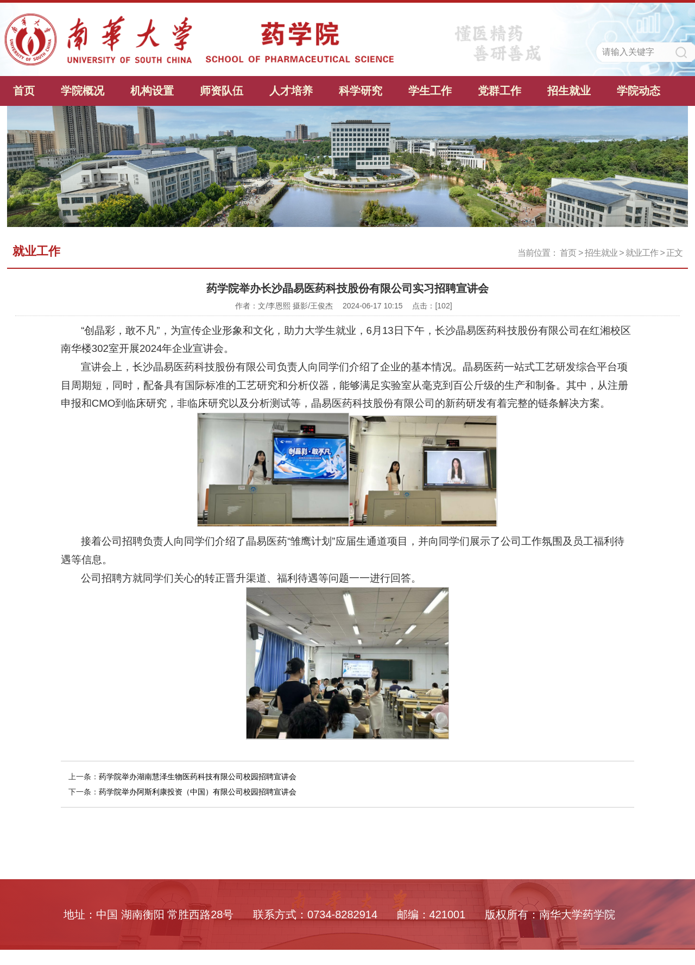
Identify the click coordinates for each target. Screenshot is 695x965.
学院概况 (82, 91)
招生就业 (569, 91)
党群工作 (499, 91)
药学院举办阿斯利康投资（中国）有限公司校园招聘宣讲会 (197, 791)
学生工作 (430, 91)
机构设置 (152, 91)
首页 (24, 91)
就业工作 (642, 252)
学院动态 (638, 91)
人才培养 (291, 91)
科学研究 (360, 91)
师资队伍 (221, 91)
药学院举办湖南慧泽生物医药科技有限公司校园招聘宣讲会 (197, 776)
